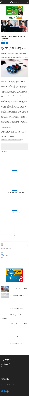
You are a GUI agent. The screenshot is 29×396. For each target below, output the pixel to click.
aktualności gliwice (4, 139)
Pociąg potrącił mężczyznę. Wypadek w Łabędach (14, 172)
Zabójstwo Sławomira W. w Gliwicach (16, 308)
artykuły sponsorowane (5, 379)
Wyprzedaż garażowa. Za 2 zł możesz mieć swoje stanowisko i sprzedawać (7, 146)
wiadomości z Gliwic (17, 140)
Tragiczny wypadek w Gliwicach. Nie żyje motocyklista (21, 146)
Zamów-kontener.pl (4, 380)
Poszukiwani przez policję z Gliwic (16, 343)
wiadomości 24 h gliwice (10, 140)
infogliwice (14, 139)
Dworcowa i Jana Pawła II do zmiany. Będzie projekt (14, 192)
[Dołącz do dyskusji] (8, 231)
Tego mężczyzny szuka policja (14, 212)
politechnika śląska (20, 139)
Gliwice (7, 34)
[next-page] (15, 214)
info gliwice (10, 139)
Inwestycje (14, 190)
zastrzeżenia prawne (4, 375)
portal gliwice (3, 140)
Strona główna (3, 34)
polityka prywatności (4, 378)
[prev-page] (13, 214)
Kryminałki (14, 170)
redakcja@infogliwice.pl (10, 384)
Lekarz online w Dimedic (5, 382)
